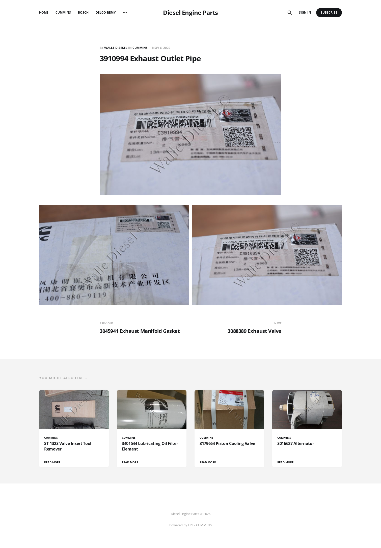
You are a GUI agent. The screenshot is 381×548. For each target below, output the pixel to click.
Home (43, 12)
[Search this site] (289, 12)
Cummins (63, 12)
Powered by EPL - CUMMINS (190, 525)
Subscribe (329, 12)
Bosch (83, 12)
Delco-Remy (106, 12)
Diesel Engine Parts (190, 13)
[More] (125, 12)
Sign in (305, 12)
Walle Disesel (115, 48)
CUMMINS (140, 48)
